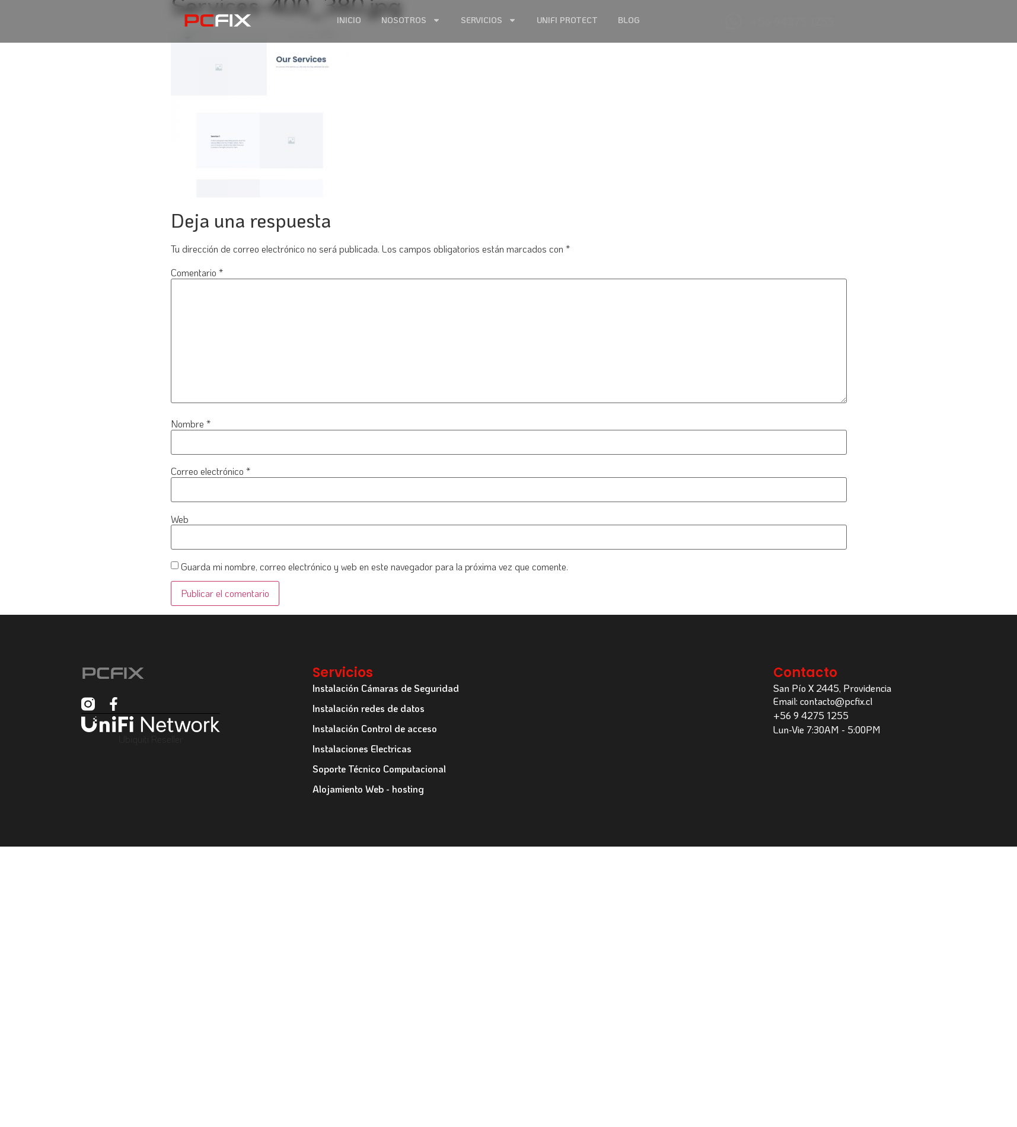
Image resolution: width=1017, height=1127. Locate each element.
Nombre (191, 424)
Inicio (349, 19)
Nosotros (411, 20)
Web (180, 519)
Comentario (197, 272)
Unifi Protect (567, 19)
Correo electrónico (210, 471)
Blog (629, 19)
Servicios (489, 20)
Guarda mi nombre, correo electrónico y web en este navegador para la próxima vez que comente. (374, 567)
